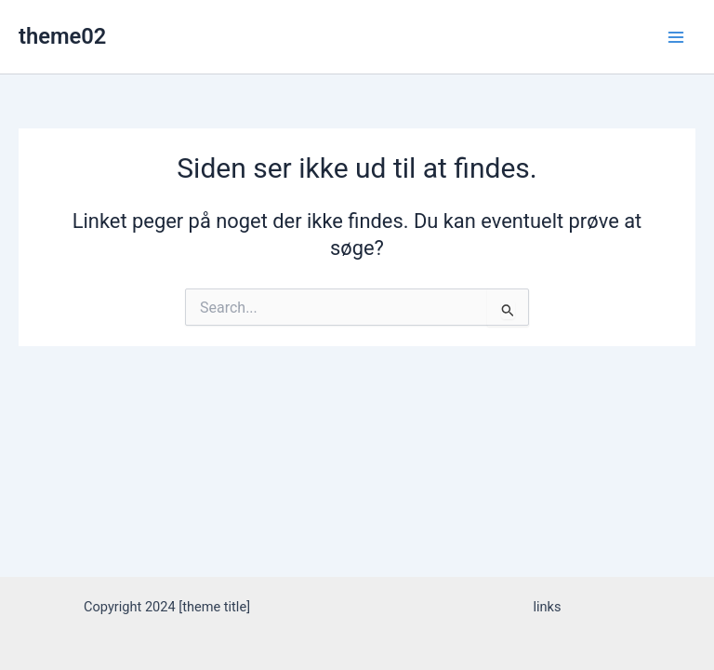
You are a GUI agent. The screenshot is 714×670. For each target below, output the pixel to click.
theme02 (62, 36)
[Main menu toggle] (675, 37)
